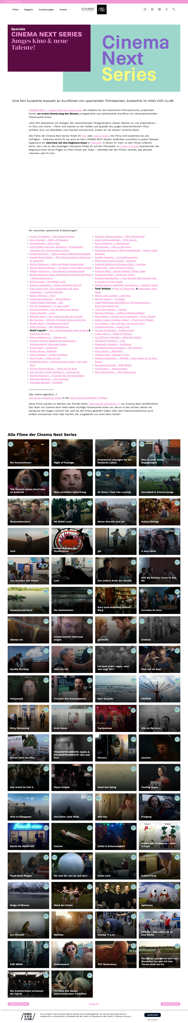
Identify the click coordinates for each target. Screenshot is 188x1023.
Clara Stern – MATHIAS (109, 351)
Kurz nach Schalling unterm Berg (68, 330)
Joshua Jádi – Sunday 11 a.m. (112, 354)
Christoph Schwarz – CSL (110, 340)
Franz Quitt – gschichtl (43, 347)
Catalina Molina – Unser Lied (112, 326)
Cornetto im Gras (40, 333)
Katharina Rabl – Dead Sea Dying (114, 274)
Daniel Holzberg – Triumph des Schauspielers (57, 375)
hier (84, 135)
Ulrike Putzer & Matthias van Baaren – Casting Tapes (126, 285)
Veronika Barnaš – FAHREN (46, 382)
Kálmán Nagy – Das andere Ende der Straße (56, 316)
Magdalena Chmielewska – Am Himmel (118, 347)
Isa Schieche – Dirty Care (45, 243)
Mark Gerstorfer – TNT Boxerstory (115, 372)
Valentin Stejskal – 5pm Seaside (49, 379)
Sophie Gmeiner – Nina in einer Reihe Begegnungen (60, 253)
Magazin (94, 1004)
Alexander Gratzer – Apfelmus (113, 344)
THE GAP (96, 142)
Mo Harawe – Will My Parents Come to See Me (58, 319)
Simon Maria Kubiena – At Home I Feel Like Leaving (60, 267)
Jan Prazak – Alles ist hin (45, 358)
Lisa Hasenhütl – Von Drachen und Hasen (54, 309)
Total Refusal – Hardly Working (48, 354)
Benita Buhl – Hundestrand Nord (49, 323)
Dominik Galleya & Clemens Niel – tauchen (120, 264)
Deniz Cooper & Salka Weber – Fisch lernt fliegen (124, 319)
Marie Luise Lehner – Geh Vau (112, 295)
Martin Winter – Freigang (110, 299)
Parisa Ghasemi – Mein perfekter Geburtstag (57, 264)
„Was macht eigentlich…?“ (104, 403)
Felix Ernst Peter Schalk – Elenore (115, 260)
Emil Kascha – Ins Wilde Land (47, 281)
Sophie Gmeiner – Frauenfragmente (116, 257)
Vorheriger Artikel (18, 1004)
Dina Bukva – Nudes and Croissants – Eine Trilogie (125, 316)
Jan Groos (35, 397)
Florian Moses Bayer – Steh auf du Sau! (53, 368)
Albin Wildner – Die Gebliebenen (49, 326)
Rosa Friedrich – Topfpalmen (112, 243)
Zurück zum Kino (13, 2)
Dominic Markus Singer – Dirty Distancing (119, 236)
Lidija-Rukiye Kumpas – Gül (46, 302)
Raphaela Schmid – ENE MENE (113, 365)
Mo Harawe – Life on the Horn (113, 246)
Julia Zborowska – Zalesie (111, 309)
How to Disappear (124, 288)
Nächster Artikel (170, 1004)
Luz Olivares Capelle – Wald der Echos (118, 337)
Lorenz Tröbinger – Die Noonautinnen (52, 236)
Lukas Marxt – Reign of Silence (113, 333)
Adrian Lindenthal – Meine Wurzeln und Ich (55, 285)
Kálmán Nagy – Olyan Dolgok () (120, 271)
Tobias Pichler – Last (42, 313)
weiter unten (101, 135)
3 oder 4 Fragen (129, 146)
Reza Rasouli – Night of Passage (49, 239)
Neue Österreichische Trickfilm (88, 397)
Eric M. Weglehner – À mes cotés (49, 306)
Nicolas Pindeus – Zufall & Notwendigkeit (120, 313)
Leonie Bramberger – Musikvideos (50, 299)
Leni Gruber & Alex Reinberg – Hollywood (54, 372)
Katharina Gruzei (52, 397)
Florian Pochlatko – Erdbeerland (114, 330)
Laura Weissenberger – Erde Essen (116, 239)
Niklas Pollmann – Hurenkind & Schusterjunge (57, 271)
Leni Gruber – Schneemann (111, 368)
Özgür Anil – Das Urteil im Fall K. (114, 267)
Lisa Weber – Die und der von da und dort (120, 323)
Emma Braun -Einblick (43, 351)
